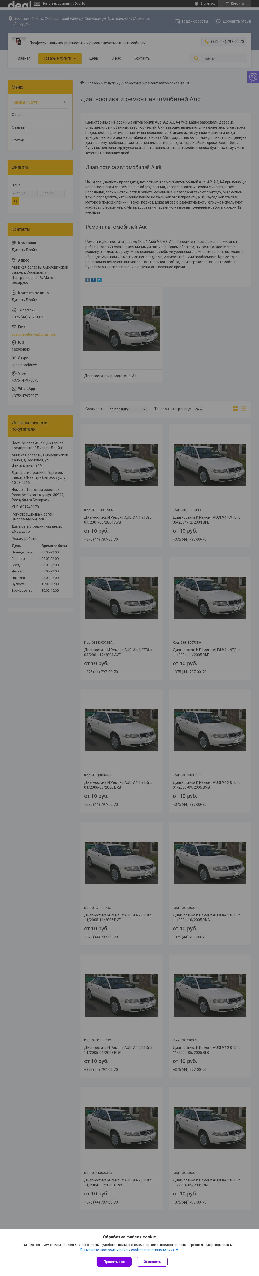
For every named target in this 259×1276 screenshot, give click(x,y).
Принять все (114, 1262)
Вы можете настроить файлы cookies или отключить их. (127, 1250)
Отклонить (152, 1262)
